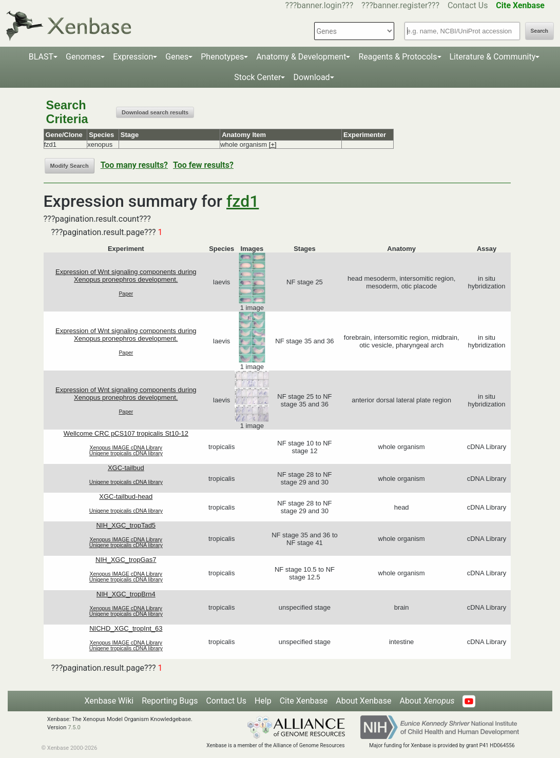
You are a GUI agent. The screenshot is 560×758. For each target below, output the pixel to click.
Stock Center (257, 77)
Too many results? (134, 165)
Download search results (155, 112)
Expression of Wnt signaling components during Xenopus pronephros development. (126, 275)
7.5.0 (74, 727)
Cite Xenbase (304, 701)
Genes (176, 57)
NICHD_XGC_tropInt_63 (125, 628)
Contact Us (468, 5)
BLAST (41, 57)
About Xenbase (363, 701)
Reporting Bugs (170, 701)
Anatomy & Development (301, 57)
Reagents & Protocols (397, 57)
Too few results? (203, 165)
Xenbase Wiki (109, 701)
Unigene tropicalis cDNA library (126, 453)
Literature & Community (493, 57)
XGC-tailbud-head (125, 496)
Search (539, 31)
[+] (273, 144)
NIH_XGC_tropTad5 (126, 525)
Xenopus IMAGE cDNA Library (126, 448)
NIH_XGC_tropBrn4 (126, 594)
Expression (133, 57)
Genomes (83, 57)
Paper (126, 294)
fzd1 (242, 201)
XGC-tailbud (126, 468)
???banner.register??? (400, 5)
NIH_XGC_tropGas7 (126, 559)
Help (263, 701)
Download (311, 77)
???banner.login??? (319, 5)
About (426, 701)
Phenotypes (222, 57)
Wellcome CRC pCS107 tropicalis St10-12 (126, 433)
